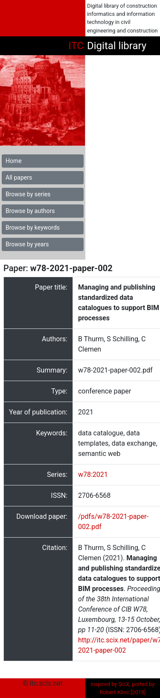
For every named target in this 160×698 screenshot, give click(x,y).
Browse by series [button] (28, 194)
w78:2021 (93, 474)
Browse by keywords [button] (33, 227)
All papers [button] (19, 177)
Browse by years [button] (27, 244)
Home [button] (14, 160)
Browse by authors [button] (30, 210)
